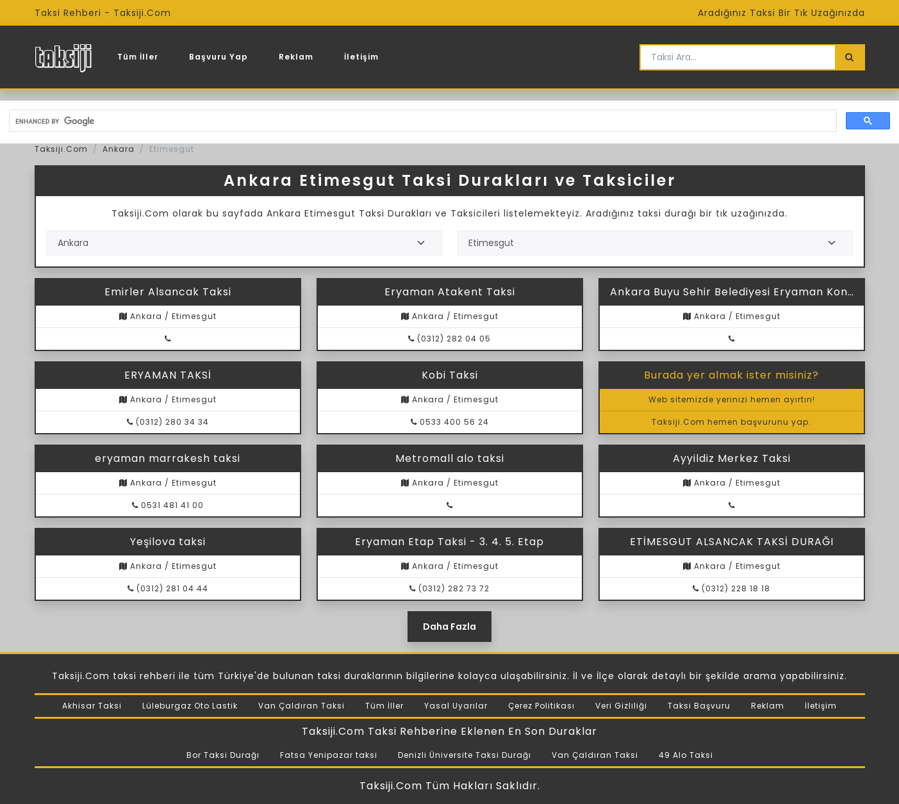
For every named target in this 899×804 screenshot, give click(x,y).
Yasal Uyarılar (456, 705)
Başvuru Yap (218, 56)
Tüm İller (137, 56)
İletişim (361, 56)
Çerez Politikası (541, 705)
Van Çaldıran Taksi (301, 705)
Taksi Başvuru (699, 705)
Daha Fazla (449, 626)
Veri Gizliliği (621, 705)
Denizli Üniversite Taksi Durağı (464, 755)
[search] (421, 121)
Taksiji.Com (61, 149)
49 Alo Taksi (686, 755)
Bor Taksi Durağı (223, 755)
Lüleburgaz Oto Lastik (190, 705)
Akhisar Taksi (92, 705)
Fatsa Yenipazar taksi (328, 755)
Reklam (296, 56)
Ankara (119, 149)
